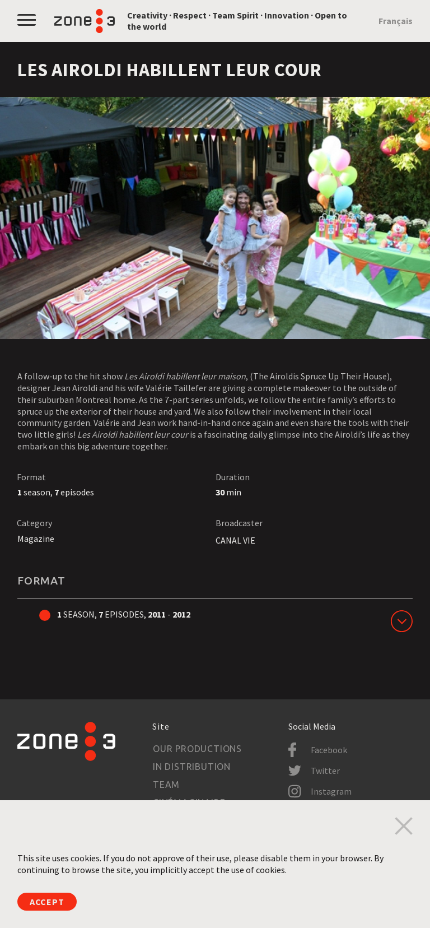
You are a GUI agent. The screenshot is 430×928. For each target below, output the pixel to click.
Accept (47, 901)
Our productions (197, 749)
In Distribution (192, 767)
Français (395, 20)
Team (166, 784)
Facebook (329, 749)
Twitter (325, 770)
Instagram (331, 791)
